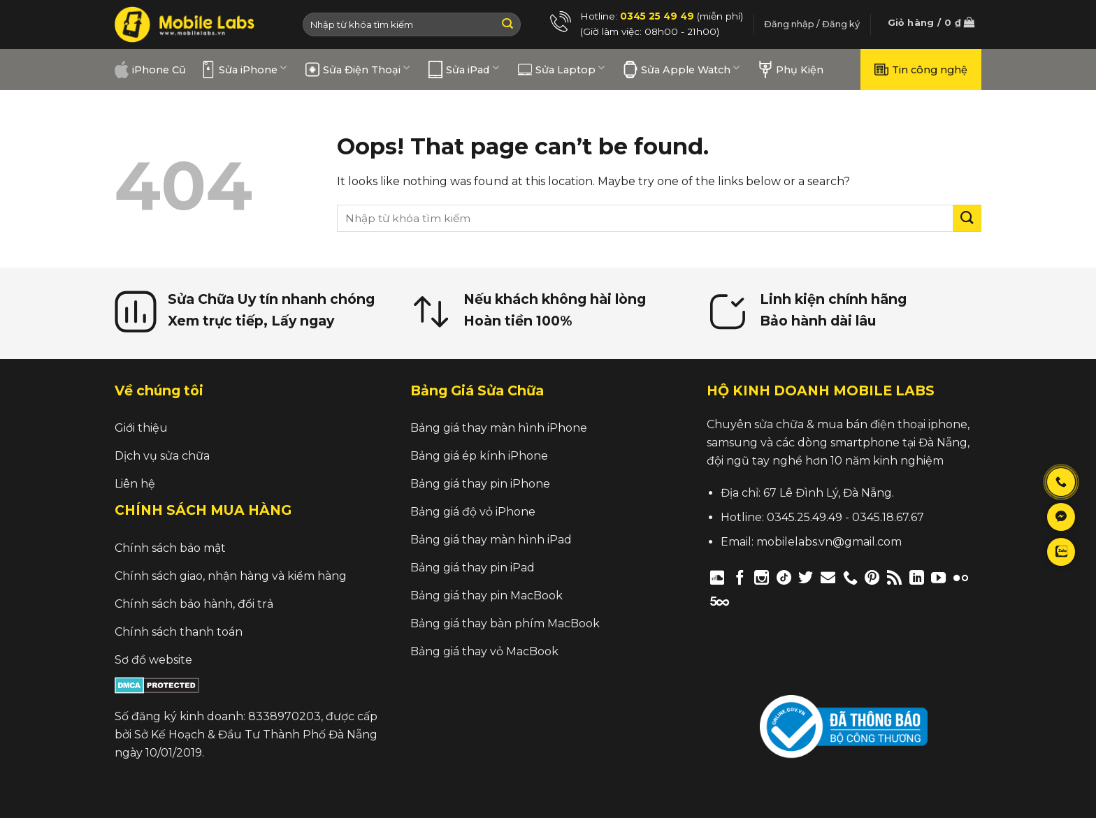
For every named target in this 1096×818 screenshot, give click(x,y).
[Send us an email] (828, 577)
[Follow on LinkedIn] (916, 577)
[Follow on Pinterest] (872, 577)
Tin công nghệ (920, 69)
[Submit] (507, 24)
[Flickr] (960, 577)
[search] (645, 218)
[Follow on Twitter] (805, 577)
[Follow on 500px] (719, 600)
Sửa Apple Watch (681, 69)
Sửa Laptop (561, 69)
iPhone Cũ (150, 69)
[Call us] (850, 577)
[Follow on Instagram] (761, 577)
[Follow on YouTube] (938, 577)
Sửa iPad (463, 69)
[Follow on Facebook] (740, 577)
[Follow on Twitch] (743, 600)
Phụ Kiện (790, 69)
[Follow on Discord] (717, 577)
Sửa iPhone (244, 69)
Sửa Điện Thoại (357, 69)
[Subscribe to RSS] (894, 577)
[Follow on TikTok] (784, 577)
